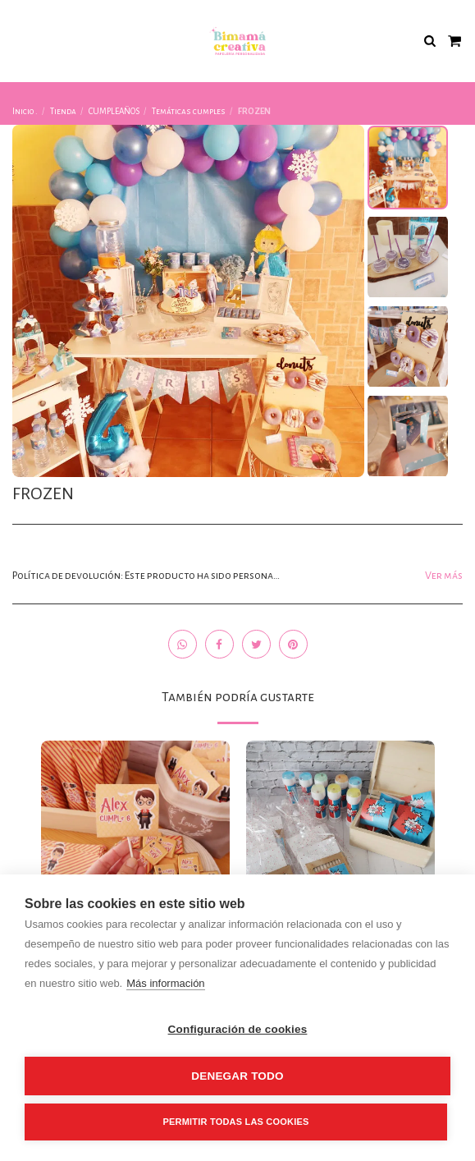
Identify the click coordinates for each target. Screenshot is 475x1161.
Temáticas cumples (189, 111)
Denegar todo (237, 1076)
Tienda (63, 111)
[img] (135, 835)
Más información (165, 983)
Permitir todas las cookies (236, 1122)
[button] (18, 40)
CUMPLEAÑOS (114, 111)
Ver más (444, 575)
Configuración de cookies (238, 1029)
